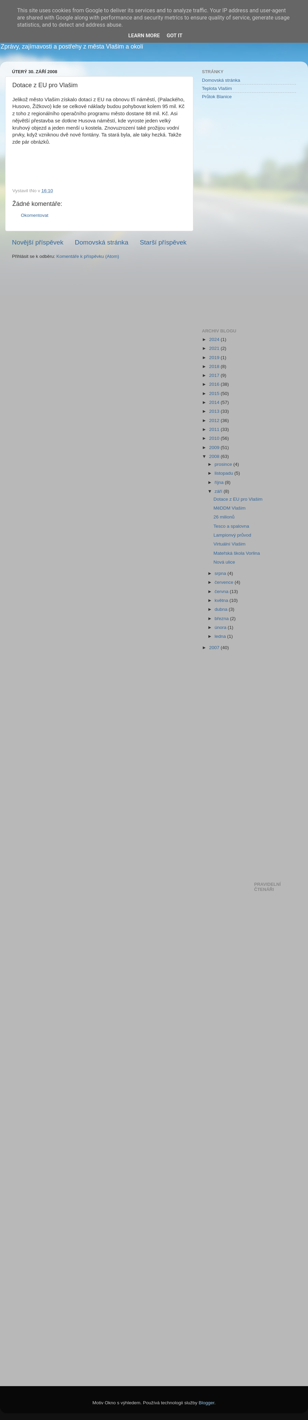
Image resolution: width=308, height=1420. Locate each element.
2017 (215, 375)
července (225, 582)
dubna (222, 609)
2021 (215, 348)
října (220, 482)
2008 (215, 456)
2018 (215, 366)
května (222, 600)
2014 (215, 402)
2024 (215, 339)
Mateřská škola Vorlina (237, 553)
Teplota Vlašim (217, 88)
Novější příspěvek (37, 242)
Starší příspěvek (163, 242)
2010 (215, 438)
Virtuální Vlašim (230, 544)
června (222, 591)
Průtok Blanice (217, 96)
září (219, 491)
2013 (215, 411)
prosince (224, 464)
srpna (221, 573)
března (222, 618)
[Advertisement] (229, 213)
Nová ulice (224, 562)
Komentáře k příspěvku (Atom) (87, 256)
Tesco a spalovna (231, 526)
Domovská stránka (101, 242)
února (221, 627)
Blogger (207, 1402)
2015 (215, 393)
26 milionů (224, 517)
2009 (215, 447)
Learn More (144, 35)
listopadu (224, 473)
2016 (215, 384)
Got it (174, 35)
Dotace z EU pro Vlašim (238, 499)
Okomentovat (34, 215)
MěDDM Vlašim (230, 508)
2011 (215, 429)
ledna (221, 636)
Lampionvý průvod (232, 535)
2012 (215, 420)
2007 (215, 647)
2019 (215, 357)
